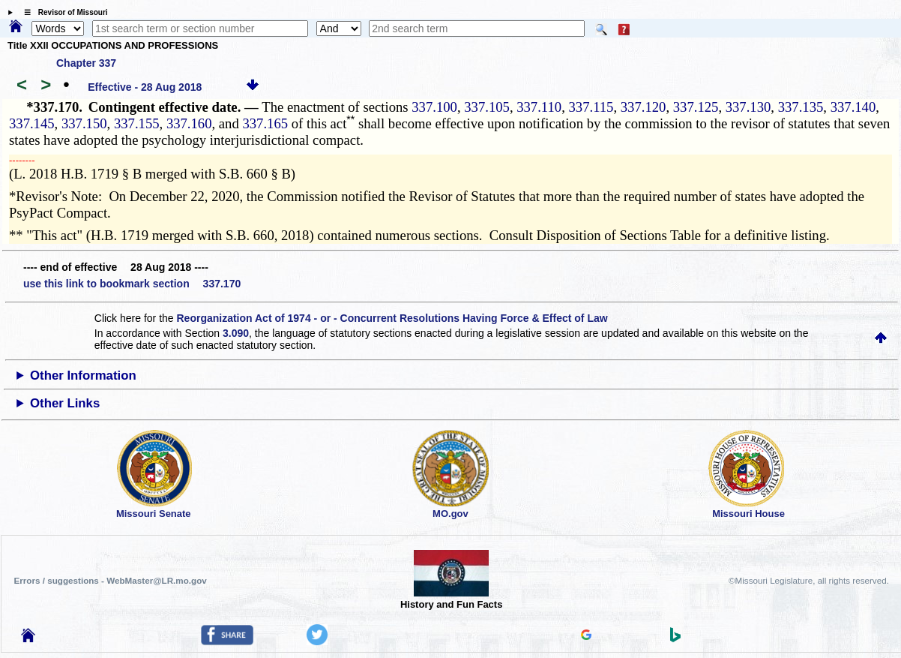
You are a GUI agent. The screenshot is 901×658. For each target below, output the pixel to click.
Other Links (65, 403)
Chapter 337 (86, 63)
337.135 (801, 107)
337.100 (434, 107)
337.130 (748, 107)
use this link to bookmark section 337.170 (132, 284)
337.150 (84, 123)
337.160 (189, 123)
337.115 (590, 107)
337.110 (538, 107)
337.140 (853, 107)
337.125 (696, 107)
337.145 (32, 123)
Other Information (83, 375)
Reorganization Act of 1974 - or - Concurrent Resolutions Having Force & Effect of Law (392, 318)
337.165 (265, 123)
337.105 (487, 107)
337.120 (643, 107)
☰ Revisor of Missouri (62, 12)
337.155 (137, 123)
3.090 (236, 333)
